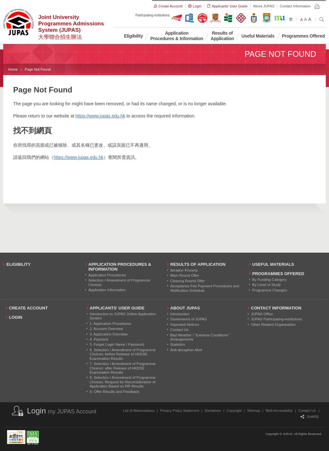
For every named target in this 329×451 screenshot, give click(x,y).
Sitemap (253, 410)
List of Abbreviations (139, 410)
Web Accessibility (279, 410)
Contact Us (307, 410)
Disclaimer (213, 410)
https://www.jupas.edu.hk (100, 115)
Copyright (234, 410)
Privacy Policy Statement (179, 410)
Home (13, 69)
